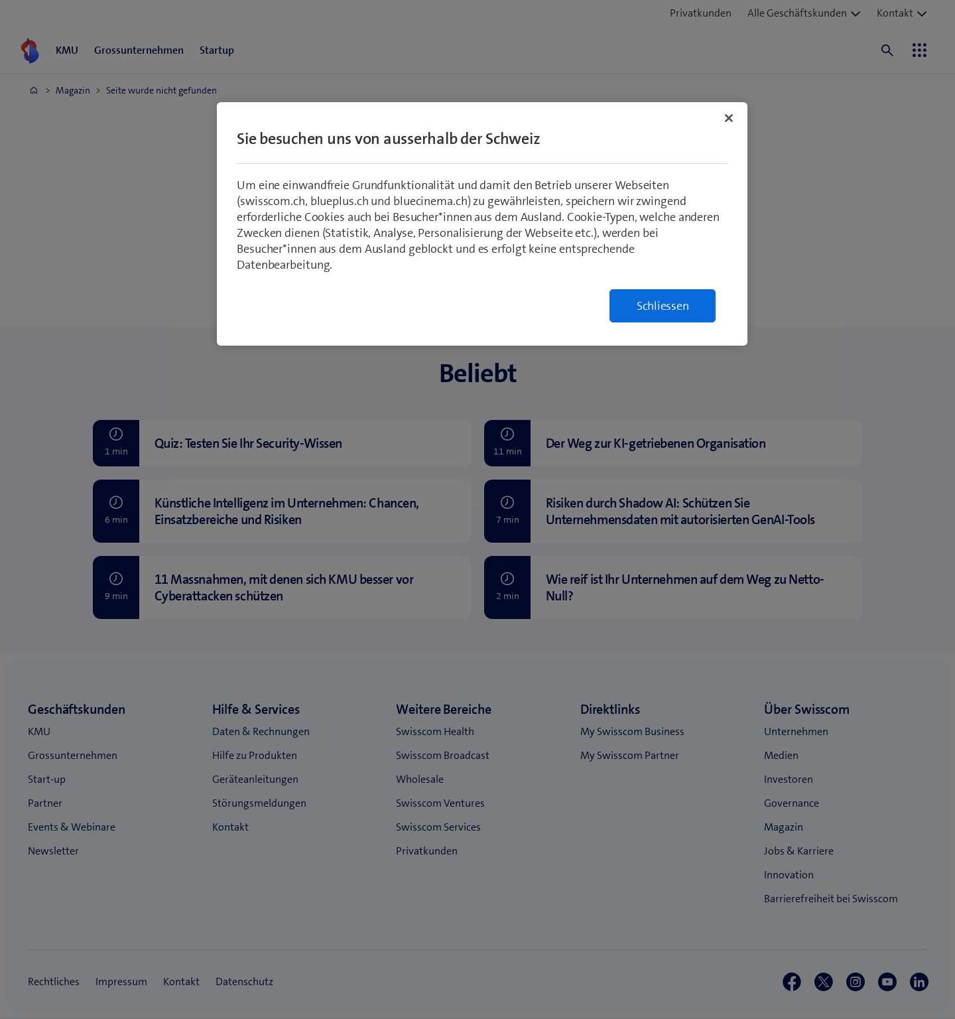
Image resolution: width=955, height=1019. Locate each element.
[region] (482, 224)
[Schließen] (728, 118)
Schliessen (663, 306)
